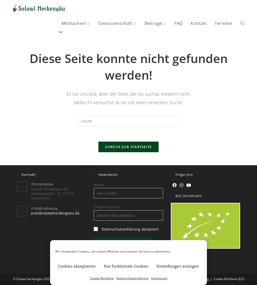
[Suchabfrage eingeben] (128, 121)
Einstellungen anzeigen (178, 266)
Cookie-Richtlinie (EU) (228, 279)
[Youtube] (188, 185)
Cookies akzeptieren (77, 266)
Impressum (159, 278)
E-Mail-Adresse (107, 206)
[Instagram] (181, 185)
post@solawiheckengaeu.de (55, 213)
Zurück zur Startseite (128, 146)
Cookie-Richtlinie (102, 278)
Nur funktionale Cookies (126, 266)
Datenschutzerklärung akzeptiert (130, 229)
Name (99, 184)
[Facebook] (174, 185)
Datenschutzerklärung (132, 278)
